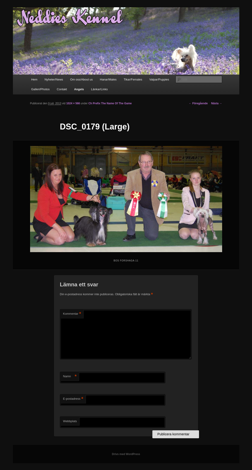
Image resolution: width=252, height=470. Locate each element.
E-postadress (73, 399)
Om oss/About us (81, 79)
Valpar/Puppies (159, 79)
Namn (70, 376)
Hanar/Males (108, 79)
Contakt (62, 89)
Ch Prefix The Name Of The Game (110, 103)
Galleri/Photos (40, 89)
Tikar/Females (133, 79)
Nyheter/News (54, 79)
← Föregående (198, 103)
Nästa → (216, 103)
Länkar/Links (99, 89)
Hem (34, 79)
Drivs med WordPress (126, 454)
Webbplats (70, 421)
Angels (79, 89)
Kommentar (72, 314)
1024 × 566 (73, 103)
